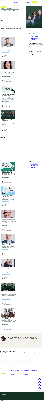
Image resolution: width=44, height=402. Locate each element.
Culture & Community (33, 163)
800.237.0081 (13, 372)
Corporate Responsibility (32, 364)
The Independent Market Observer (24, 361)
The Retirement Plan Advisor (34, 39)
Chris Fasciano (5, 18)
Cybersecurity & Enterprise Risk (34, 36)
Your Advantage (16, 2)
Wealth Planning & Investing (34, 40)
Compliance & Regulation (34, 35)
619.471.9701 (21, 375)
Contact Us (2, 370)
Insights (25, 2)
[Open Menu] (1, 401)
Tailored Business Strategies (14, 361)
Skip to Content (2, 0)
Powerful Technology (13, 365)
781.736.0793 (12, 375)
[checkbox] (36, 54)
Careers (40, 2)
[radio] (37, 53)
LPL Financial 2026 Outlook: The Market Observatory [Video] (10, 9)
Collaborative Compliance (14, 364)
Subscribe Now (12, 342)
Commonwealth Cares (31, 365)
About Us (28, 2)
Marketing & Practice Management (35, 38)
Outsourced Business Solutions (14, 366)
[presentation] (33, 57)
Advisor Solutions (21, 2)
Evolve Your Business (4, 361)
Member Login (3, 373)
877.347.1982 (23, 372)
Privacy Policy (36, 352)
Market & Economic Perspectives (34, 37)
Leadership (30, 361)
